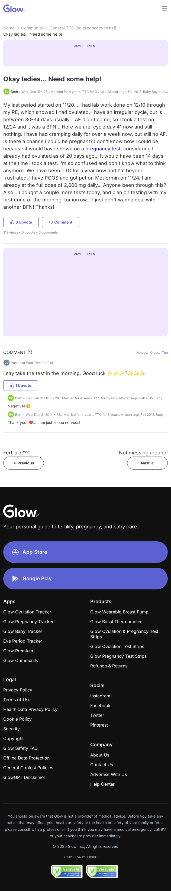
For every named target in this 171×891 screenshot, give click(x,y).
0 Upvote (21, 222)
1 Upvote (20, 385)
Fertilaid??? (16, 452)
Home (9, 28)
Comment (60, 222)
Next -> (147, 463)
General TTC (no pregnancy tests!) (83, 28)
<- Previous (23, 463)
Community (32, 28)
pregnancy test (103, 148)
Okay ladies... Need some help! (32, 34)
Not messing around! (143, 452)
